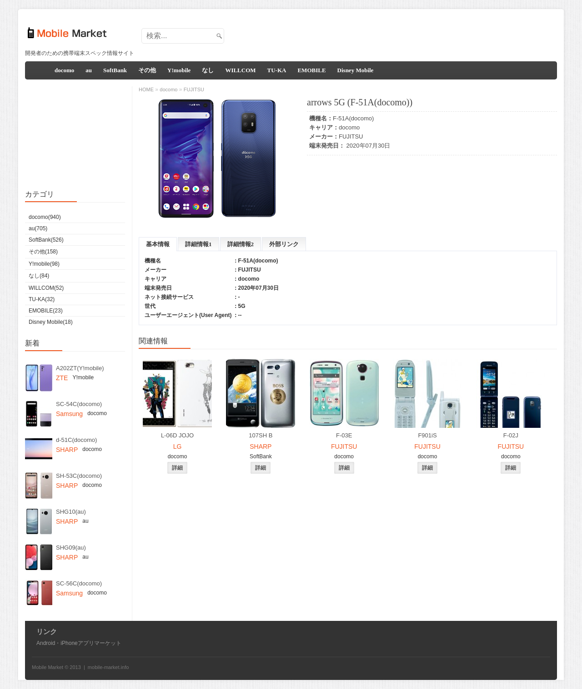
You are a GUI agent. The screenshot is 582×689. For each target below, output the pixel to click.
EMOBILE (311, 70)
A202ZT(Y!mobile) (80, 368)
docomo (64, 70)
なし (208, 70)
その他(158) (43, 251)
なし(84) (39, 276)
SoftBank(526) (46, 240)
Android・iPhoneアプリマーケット (78, 643)
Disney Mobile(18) (51, 322)
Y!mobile (179, 70)
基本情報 (158, 244)
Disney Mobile (355, 70)
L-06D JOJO (177, 435)
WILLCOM (240, 70)
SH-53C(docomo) (79, 475)
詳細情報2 (240, 244)
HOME (146, 89)
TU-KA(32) (42, 299)
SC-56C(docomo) (79, 583)
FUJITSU (351, 136)
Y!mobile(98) (44, 264)
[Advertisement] (389, 33)
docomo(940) (45, 217)
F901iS (427, 435)
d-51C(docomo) (76, 439)
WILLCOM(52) (46, 288)
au (88, 70)
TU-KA (276, 70)
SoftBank (115, 70)
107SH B (260, 435)
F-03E (344, 435)
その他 (147, 70)
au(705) (38, 228)
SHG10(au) (71, 511)
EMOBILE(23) (46, 310)
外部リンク (284, 244)
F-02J (510, 435)
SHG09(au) (71, 547)
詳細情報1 (198, 244)
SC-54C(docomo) (79, 404)
